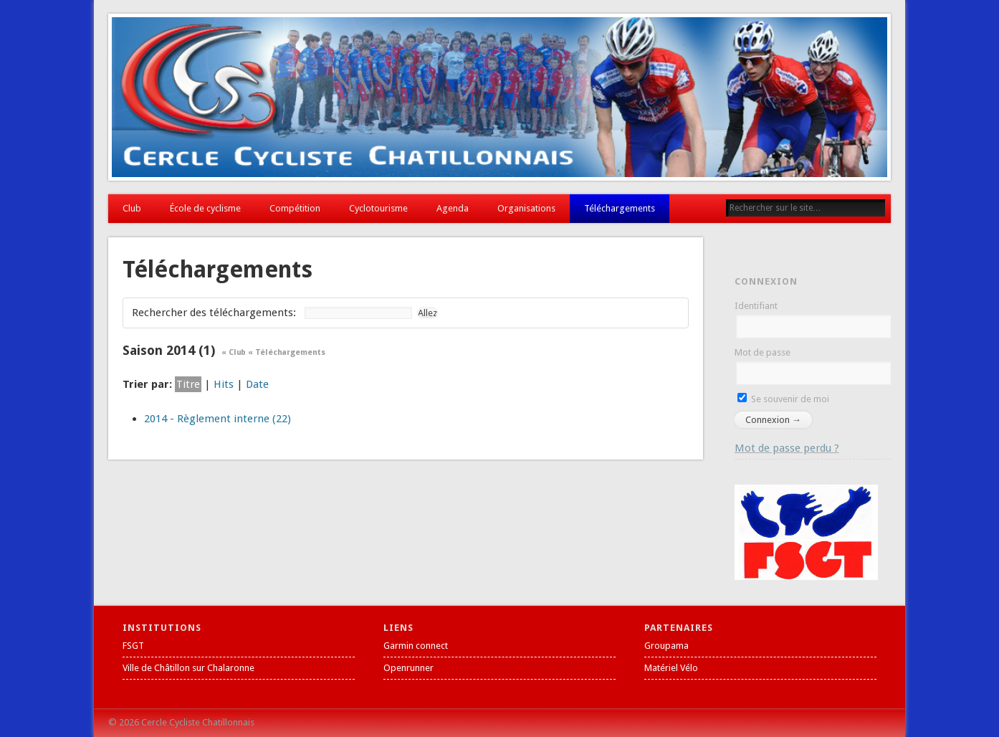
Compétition (294, 208)
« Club (233, 352)
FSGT (133, 645)
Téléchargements (619, 208)
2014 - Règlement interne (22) (217, 418)
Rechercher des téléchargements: (214, 312)
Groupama (666, 645)
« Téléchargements (286, 352)
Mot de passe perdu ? (787, 448)
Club (132, 208)
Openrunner (408, 667)
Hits (224, 384)
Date (257, 384)
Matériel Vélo (671, 667)
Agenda (452, 208)
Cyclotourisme (378, 208)
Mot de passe (762, 352)
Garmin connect (415, 645)
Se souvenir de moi (783, 399)
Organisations (526, 208)
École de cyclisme (205, 208)
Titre (188, 384)
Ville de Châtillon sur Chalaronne (188, 667)
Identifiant (756, 305)
